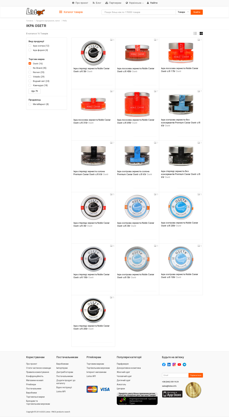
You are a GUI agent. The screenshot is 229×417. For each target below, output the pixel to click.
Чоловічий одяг (124, 376)
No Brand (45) (39, 68)
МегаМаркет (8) (41, 104)
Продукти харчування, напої (48, 21)
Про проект (31, 364)
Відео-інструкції (64, 387)
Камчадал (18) (40, 85)
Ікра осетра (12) (41, 45)
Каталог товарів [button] (71, 12)
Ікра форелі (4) (40, 50)
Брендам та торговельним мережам (38, 402)
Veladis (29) (38, 76)
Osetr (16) (38, 63)
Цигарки (121, 388)
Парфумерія (123, 364)
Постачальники (33, 388)
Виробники (31, 393)
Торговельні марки (35, 397)
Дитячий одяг (123, 380)
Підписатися (195, 375)
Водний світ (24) (41, 81)
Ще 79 (34, 91)
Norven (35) (38, 72)
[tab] (71, 12)
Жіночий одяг (123, 372)
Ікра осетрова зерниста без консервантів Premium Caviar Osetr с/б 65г (180, 122)
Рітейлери (31, 384)
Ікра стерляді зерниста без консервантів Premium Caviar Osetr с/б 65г (180, 174)
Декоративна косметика (129, 368)
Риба (65, 21)
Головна (29, 21)
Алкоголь (121, 384)
